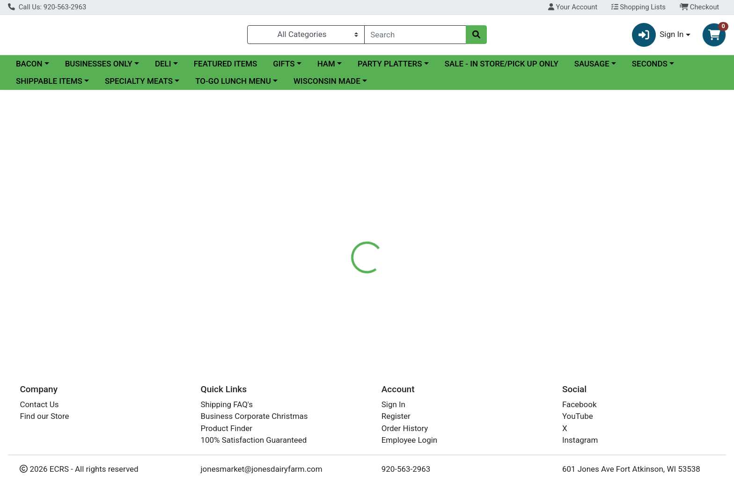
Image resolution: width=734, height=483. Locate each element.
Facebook (579, 404)
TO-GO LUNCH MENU (233, 85)
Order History (405, 428)
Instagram (580, 440)
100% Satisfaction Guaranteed (254, 440)
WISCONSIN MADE (327, 85)
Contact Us (39, 404)
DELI (163, 67)
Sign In (393, 404)
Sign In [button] (658, 37)
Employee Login (409, 440)
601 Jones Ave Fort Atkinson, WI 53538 (631, 469)
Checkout (699, 7)
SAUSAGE (591, 67)
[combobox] (415, 36)
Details (332, 203)
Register (396, 416)
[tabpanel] (520, 244)
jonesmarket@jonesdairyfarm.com (262, 469)
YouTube (577, 416)
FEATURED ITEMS (225, 67)
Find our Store (44, 416)
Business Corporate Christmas (254, 416)
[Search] (415, 36)
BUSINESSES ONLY (98, 67)
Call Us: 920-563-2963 (47, 7)
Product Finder (227, 428)
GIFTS (283, 67)
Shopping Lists (638, 7)
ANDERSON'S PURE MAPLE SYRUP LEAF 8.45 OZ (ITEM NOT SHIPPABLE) (448, 320)
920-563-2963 (406, 469)
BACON (29, 67)
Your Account (572, 7)
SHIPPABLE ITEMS (49, 85)
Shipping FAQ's (227, 404)
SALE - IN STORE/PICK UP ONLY (501, 67)
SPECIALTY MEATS (139, 85)
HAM (326, 67)
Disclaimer (376, 203)
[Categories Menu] (305, 36)
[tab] (332, 203)
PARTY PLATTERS (390, 67)
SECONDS (650, 67)
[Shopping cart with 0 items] (714, 37)
